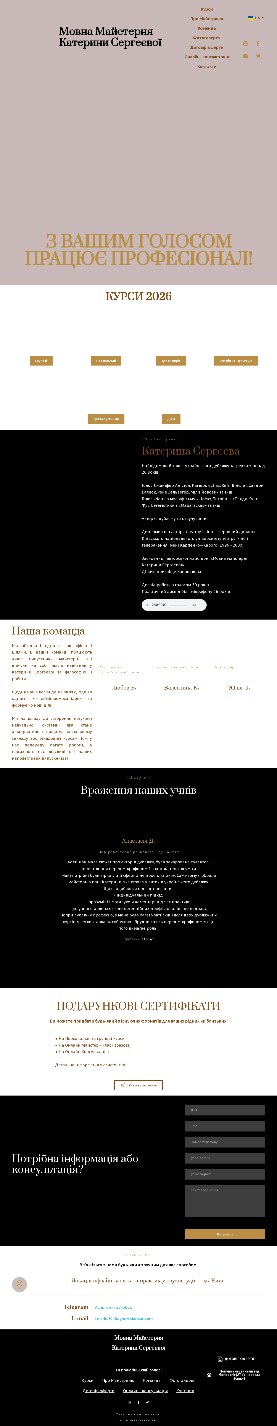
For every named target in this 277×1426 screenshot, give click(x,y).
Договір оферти (206, 47)
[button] (245, 43)
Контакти (206, 66)
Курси (207, 9)
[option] (254, 18)
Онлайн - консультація (207, 56)
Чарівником (148, 1414)
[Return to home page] (35, 38)
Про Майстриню (206, 18)
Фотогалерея (207, 37)
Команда (207, 28)
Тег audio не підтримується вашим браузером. (174, 605)
